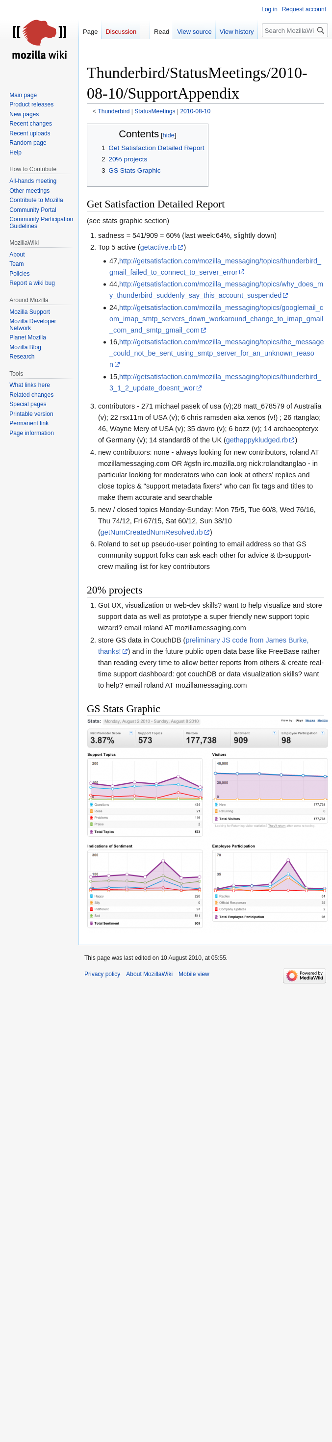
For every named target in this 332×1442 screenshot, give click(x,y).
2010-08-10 (195, 111)
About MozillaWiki (149, 974)
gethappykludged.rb (257, 440)
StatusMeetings (154, 111)
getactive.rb (158, 247)
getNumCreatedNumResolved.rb (152, 532)
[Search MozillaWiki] (295, 30)
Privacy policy (102, 974)
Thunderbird (113, 111)
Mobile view (194, 974)
